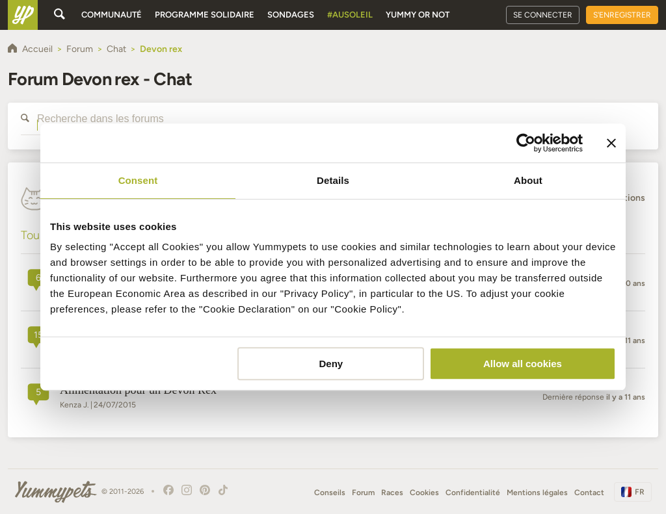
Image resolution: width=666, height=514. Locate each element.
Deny (331, 363)
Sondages (290, 14)
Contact (589, 492)
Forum (363, 492)
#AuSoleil (350, 14)
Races (392, 492)
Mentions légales (537, 492)
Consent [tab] (138, 180)
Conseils (329, 492)
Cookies (424, 492)
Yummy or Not (417, 14)
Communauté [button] (111, 14)
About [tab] (528, 180)
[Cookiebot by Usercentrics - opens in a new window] (526, 143)
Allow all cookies (522, 363)
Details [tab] (333, 180)
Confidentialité (473, 492)
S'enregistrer (622, 14)
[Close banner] (611, 143)
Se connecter (542, 14)
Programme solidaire (204, 14)
